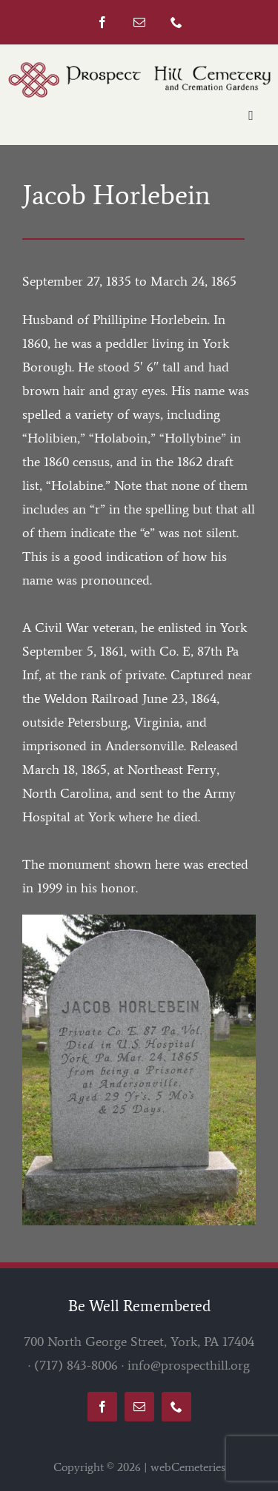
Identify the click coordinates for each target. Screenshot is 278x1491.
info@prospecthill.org (189, 1365)
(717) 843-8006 (76, 1365)
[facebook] (102, 22)
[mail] (139, 22)
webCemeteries (187, 1467)
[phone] (176, 22)
